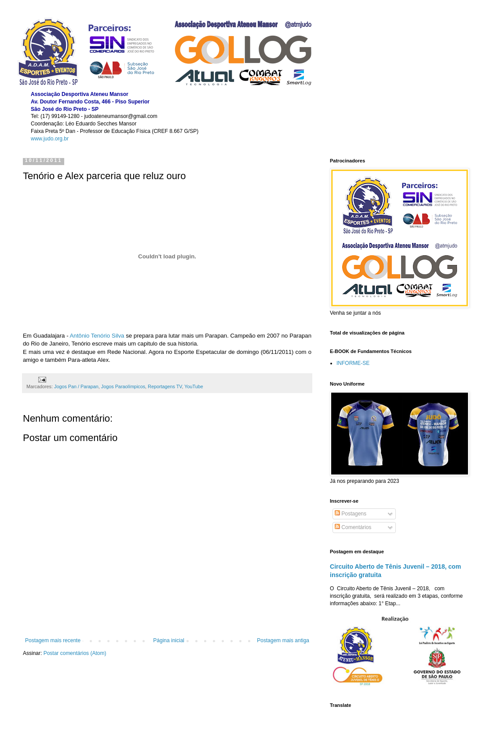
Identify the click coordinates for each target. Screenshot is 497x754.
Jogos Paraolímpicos (123, 386)
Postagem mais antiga (283, 640)
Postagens (350, 514)
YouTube (193, 386)
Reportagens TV (165, 386)
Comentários (353, 527)
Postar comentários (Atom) (75, 653)
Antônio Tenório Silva (97, 335)
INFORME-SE (352, 363)
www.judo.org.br (50, 139)
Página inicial (168, 640)
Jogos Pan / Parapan (76, 386)
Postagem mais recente (52, 640)
